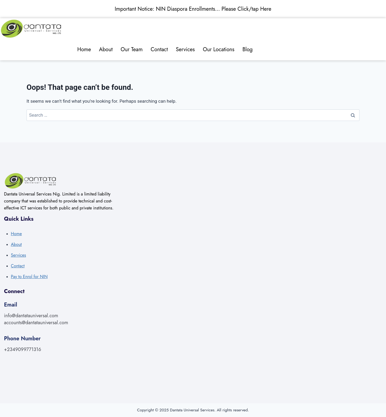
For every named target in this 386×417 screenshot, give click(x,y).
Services (185, 49)
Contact (159, 49)
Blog (247, 49)
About (106, 49)
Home (84, 49)
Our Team (132, 49)
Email (10, 305)
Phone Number (22, 338)
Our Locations (219, 49)
